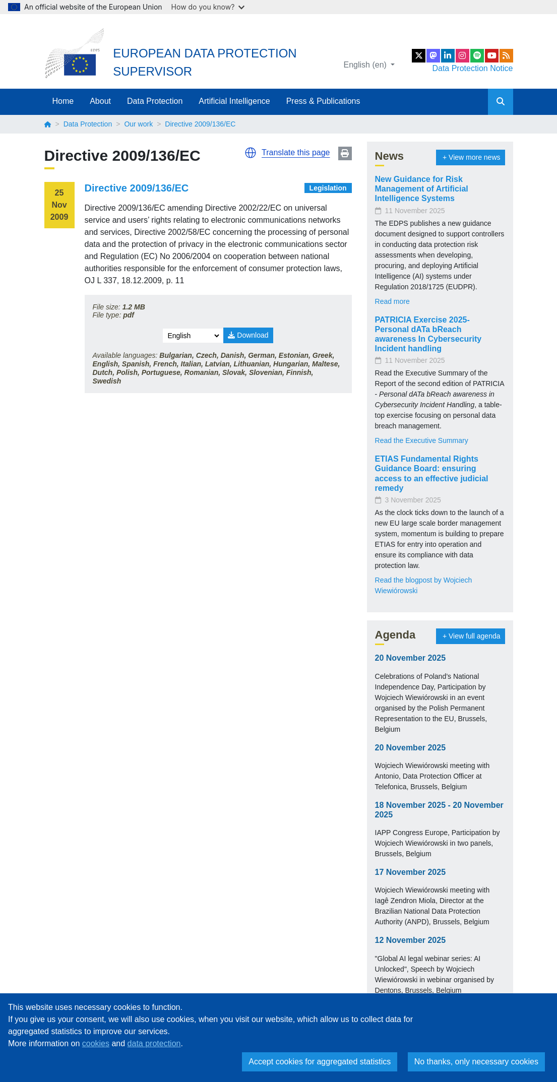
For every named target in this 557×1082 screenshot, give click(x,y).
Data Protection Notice (472, 68)
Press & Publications (323, 101)
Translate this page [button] (296, 152)
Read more (392, 301)
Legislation (328, 188)
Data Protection (154, 101)
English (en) (366, 64)
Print (345, 153)
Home (63, 101)
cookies (95, 1043)
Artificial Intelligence (234, 101)
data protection (154, 1043)
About (100, 101)
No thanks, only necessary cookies (476, 1061)
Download (248, 335)
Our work (138, 124)
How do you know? (208, 7)
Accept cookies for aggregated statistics (320, 1061)
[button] (250, 153)
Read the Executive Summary (421, 440)
